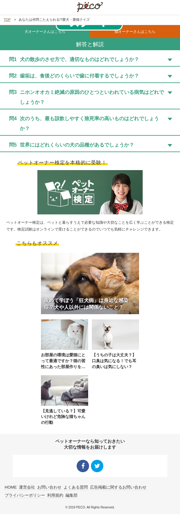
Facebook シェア (83, 466)
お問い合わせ (49, 487)
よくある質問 (76, 487)
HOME (11, 487)
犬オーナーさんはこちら (45, 31)
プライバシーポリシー (25, 495)
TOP (7, 19)
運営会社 (27, 487)
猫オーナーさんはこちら (135, 31)
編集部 (71, 495)
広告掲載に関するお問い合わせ (118, 487)
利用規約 (55, 495)
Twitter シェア (97, 466)
